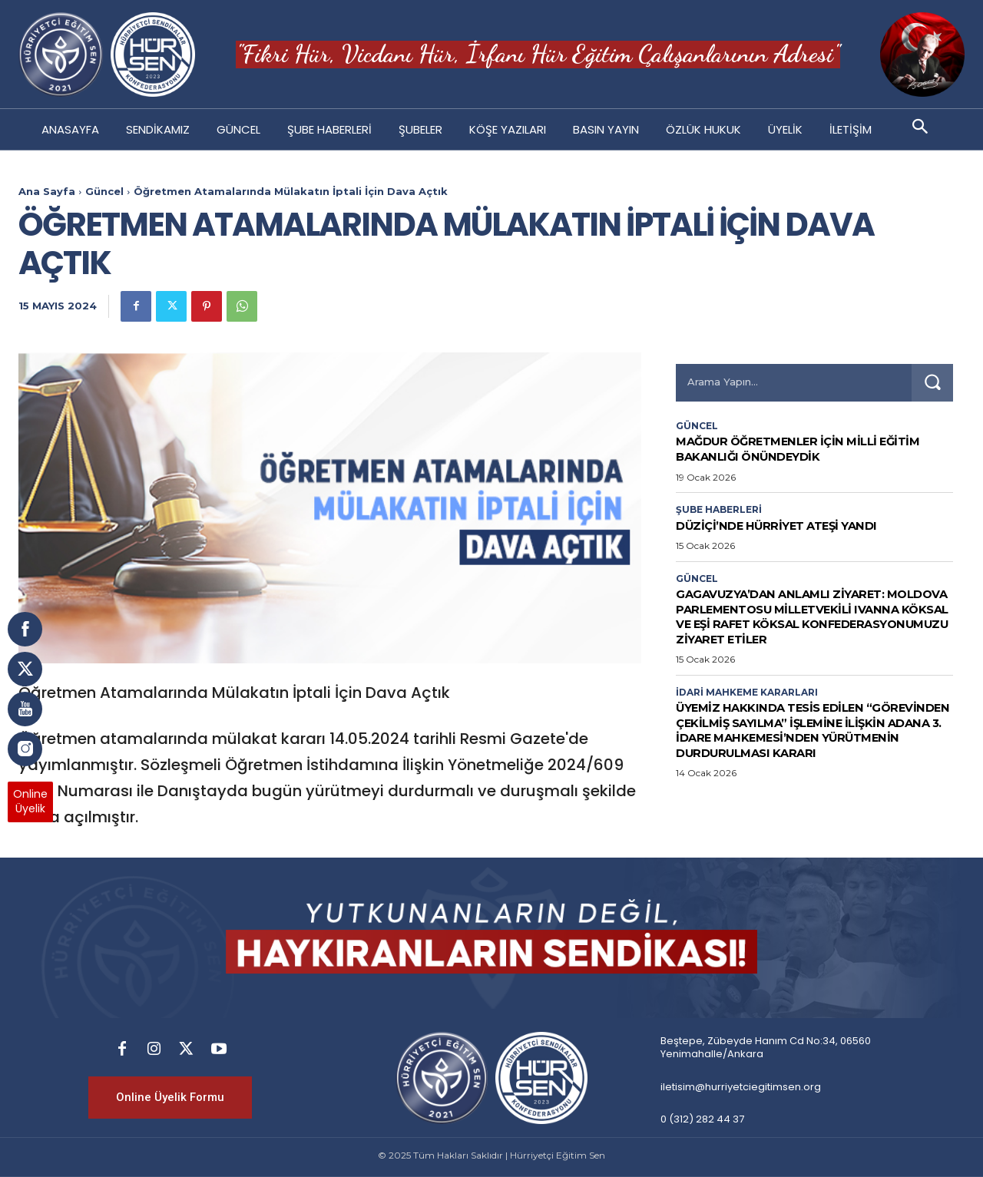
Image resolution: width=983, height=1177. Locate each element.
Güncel (104, 191)
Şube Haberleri (719, 509)
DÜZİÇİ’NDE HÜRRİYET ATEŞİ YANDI (792, 525)
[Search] (932, 383)
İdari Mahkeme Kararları (747, 692)
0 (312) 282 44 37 (702, 1119)
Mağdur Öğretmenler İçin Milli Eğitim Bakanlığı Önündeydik (792, 448)
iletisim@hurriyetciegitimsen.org (740, 1086)
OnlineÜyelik (30, 801)
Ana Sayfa (46, 191)
